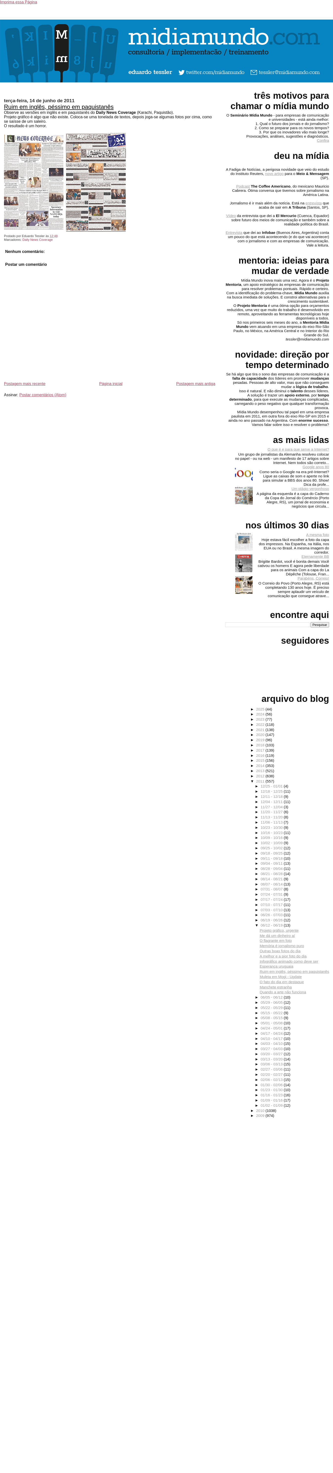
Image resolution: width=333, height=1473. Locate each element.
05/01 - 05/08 (272, 1023)
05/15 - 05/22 (272, 1013)
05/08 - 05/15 (272, 1018)
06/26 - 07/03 (272, 915)
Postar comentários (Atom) (42, 395)
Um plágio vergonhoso (310, 489)
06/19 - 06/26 (272, 920)
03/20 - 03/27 (272, 1054)
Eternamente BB (315, 556)
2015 (260, 760)
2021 (260, 730)
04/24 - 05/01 (272, 1028)
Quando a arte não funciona (283, 992)
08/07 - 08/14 (272, 884)
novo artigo (274, 174)
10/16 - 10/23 (272, 833)
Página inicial (110, 384)
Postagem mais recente (24, 384)
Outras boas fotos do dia (280, 951)
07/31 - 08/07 (272, 889)
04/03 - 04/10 (272, 1043)
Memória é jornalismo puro (282, 946)
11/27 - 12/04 (272, 807)
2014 (260, 765)
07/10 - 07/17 (272, 905)
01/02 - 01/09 (272, 1105)
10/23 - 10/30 (272, 827)
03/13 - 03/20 (272, 1059)
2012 (260, 776)
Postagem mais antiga (195, 384)
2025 (260, 709)
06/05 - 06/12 (272, 997)
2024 (260, 714)
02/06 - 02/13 (272, 1080)
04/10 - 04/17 (272, 1038)
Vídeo (231, 216)
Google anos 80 (316, 467)
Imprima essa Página (18, 2)
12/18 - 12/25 (272, 791)
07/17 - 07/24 (272, 899)
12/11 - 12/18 (272, 796)
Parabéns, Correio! (313, 578)
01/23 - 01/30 (272, 1090)
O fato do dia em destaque (282, 982)
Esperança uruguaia (276, 966)
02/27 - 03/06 (272, 1069)
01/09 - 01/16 (272, 1100)
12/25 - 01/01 (272, 786)
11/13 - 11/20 (272, 817)
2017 (260, 750)
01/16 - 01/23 (272, 1095)
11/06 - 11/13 (272, 822)
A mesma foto (317, 535)
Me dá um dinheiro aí (277, 935)
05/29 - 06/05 (272, 1002)
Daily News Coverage (37, 240)
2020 (260, 735)
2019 (260, 740)
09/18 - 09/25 (272, 853)
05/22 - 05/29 (272, 1008)
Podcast (243, 186)
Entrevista (234, 232)
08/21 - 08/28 (272, 874)
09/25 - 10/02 (272, 848)
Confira (323, 140)
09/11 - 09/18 (272, 858)
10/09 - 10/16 (272, 837)
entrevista (314, 203)
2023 (260, 719)
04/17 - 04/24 (272, 1033)
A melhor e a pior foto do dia (283, 956)
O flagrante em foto (276, 940)
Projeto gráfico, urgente (279, 930)
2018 (260, 745)
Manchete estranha (276, 987)
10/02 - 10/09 (272, 843)
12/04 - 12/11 (272, 802)
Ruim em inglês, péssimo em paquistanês (59, 106)
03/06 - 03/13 (272, 1064)
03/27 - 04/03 (272, 1049)
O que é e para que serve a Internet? (298, 449)
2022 (260, 724)
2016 (260, 755)
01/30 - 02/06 (272, 1085)
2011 (260, 781)
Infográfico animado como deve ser (289, 961)
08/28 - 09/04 (272, 868)
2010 (260, 1110)
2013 (260, 771)
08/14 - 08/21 (272, 879)
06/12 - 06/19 (272, 925)
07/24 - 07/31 (272, 894)
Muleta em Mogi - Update (281, 977)
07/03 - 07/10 (272, 910)
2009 (260, 1115)
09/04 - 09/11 (272, 863)
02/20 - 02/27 (272, 1074)
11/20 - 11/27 (272, 812)
